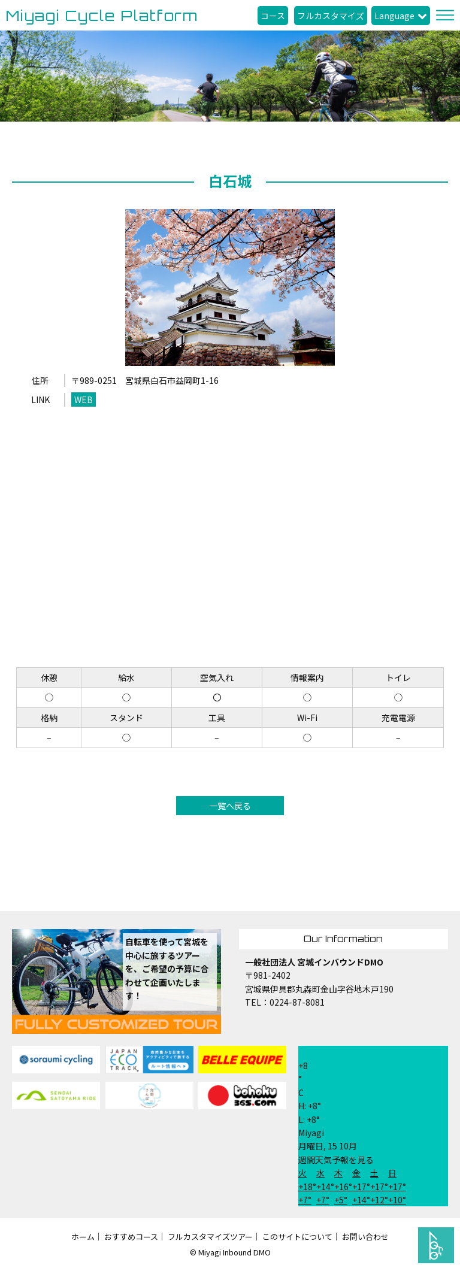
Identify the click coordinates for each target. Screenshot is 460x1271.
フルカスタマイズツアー (210, 1236)
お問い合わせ (365, 1236)
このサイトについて (297, 1236)
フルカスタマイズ (330, 16)
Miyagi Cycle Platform (102, 16)
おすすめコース (131, 1236)
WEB (83, 399)
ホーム (83, 1236)
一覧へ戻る (230, 806)
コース (273, 16)
